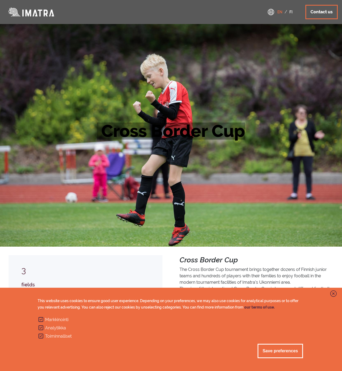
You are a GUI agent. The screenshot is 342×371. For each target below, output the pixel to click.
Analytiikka (55, 327)
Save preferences (280, 351)
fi (291, 12)
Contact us (321, 11)
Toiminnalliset (58, 336)
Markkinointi (56, 319)
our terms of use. (259, 307)
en (279, 12)
